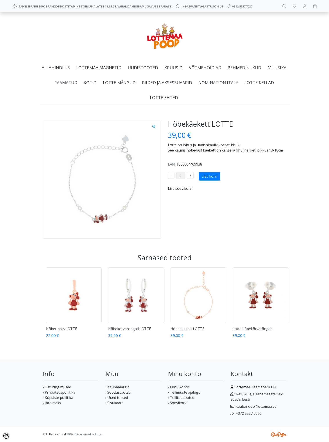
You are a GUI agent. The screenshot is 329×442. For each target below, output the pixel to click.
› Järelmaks (52, 402)
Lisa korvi (210, 176)
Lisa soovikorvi (180, 188)
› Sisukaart (114, 402)
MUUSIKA (277, 68)
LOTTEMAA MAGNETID (98, 68)
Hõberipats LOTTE (61, 328)
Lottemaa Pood (56, 434)
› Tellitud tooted (181, 397)
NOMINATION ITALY (218, 83)
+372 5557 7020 (248, 413)
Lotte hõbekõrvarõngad (252, 328)
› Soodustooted (118, 392)
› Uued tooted (116, 397)
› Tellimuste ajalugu (184, 392)
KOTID (90, 83)
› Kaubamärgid (117, 387)
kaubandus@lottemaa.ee (256, 406)
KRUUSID (173, 68)
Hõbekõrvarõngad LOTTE (129, 328)
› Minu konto (178, 387)
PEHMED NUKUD (244, 68)
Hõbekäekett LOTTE (187, 328)
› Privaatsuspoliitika (59, 392)
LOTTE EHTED (164, 97)
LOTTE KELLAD (259, 83)
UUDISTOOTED (143, 68)
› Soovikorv (177, 402)
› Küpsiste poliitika (58, 397)
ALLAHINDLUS (56, 68)
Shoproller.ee (278, 434)
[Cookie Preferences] (6, 436)
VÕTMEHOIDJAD (205, 68)
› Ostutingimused (57, 387)
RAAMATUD (65, 83)
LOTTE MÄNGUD (119, 83)
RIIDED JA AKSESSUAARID (167, 83)
